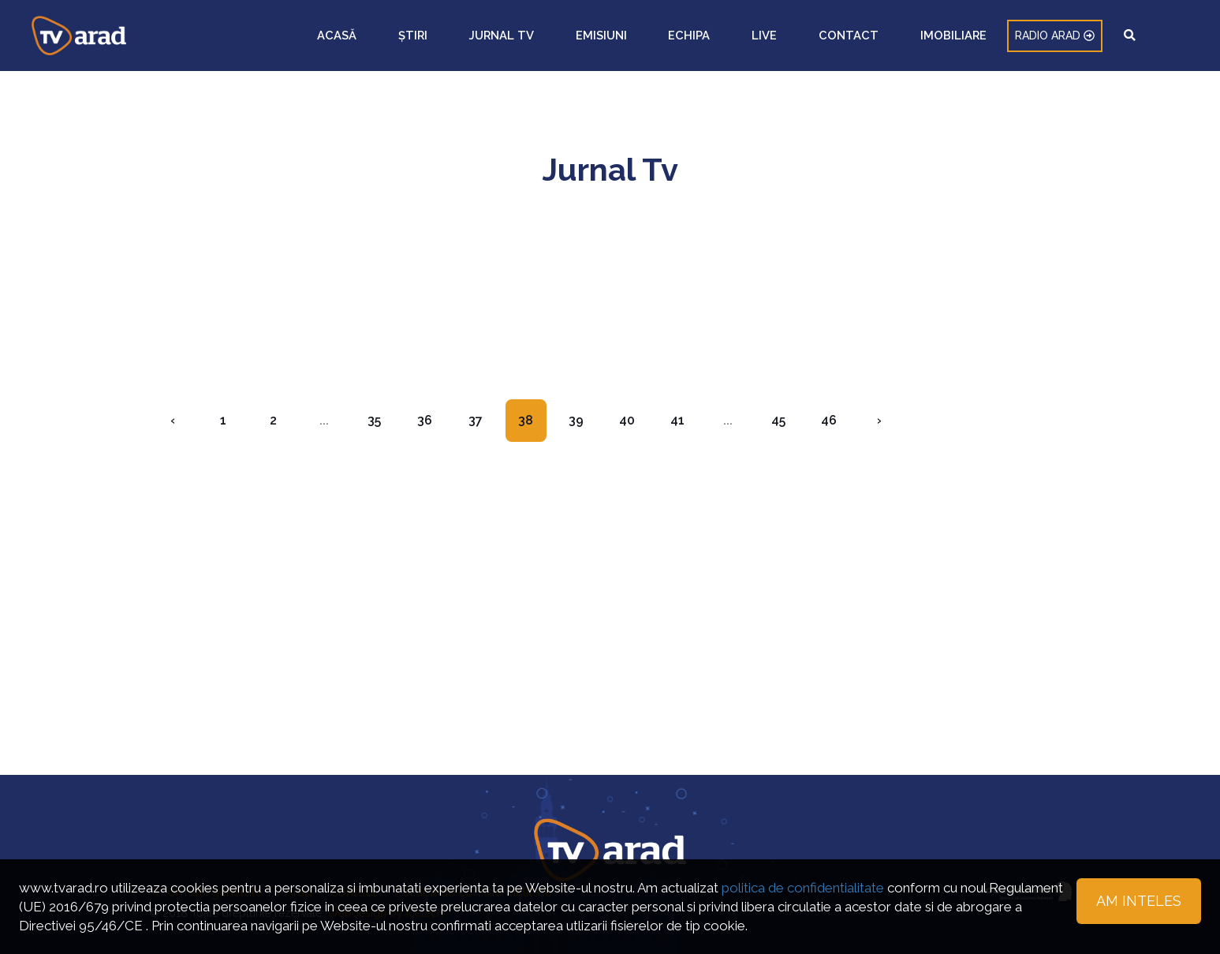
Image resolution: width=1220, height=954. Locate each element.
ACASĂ (617, 35)
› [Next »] (879, 420)
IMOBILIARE (1001, 35)
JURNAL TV (717, 35)
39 (576, 420)
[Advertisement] (610, 581)
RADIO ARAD (1085, 35)
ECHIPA (837, 35)
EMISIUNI (783, 35)
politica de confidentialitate (803, 888)
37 (475, 420)
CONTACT (932, 35)
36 (424, 420)
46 (829, 420)
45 (778, 420)
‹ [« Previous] (172, 420)
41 (677, 420)
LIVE (880, 35)
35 (374, 420)
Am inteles (1138, 900)
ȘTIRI (660, 35)
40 (627, 420)
